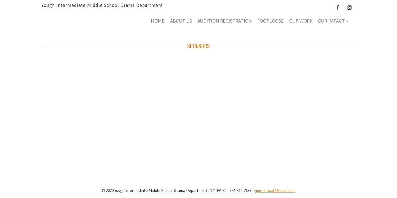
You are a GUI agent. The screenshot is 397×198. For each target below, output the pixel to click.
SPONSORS (198, 46)
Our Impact (333, 21)
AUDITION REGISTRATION (224, 21)
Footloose (270, 21)
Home (158, 21)
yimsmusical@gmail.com (275, 190)
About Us (181, 21)
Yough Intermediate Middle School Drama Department (102, 5)
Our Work (300, 21)
